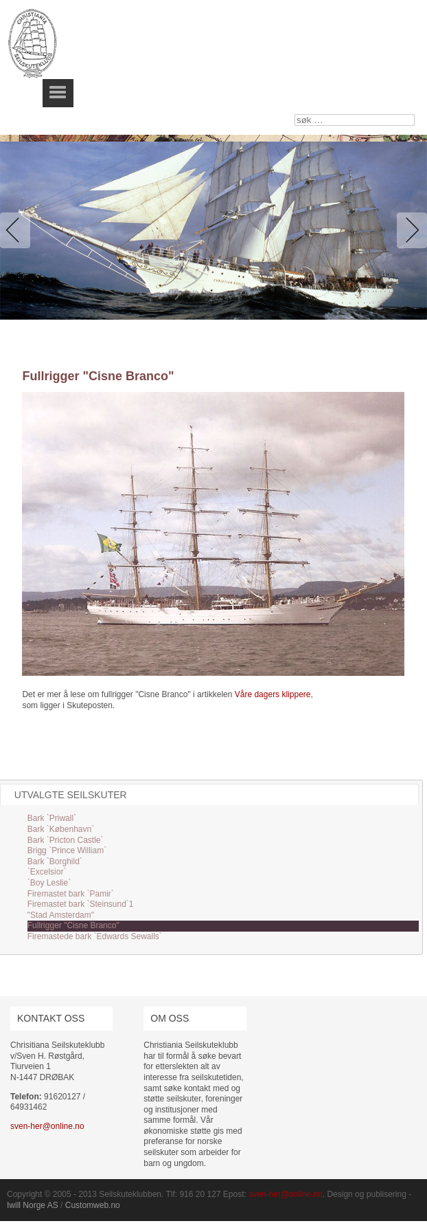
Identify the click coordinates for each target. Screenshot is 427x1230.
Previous (18, 230)
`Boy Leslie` (49, 883)
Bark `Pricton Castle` (65, 840)
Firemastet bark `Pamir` (70, 894)
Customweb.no (92, 1205)
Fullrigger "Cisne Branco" (73, 925)
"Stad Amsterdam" (60, 915)
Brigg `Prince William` (66, 850)
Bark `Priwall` (51, 818)
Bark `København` (60, 829)
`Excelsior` (47, 872)
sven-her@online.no (47, 1126)
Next (409, 230)
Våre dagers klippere (273, 694)
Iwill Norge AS (32, 1205)
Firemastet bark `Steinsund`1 (80, 904)
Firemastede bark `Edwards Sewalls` (94, 936)
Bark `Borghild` (54, 861)
